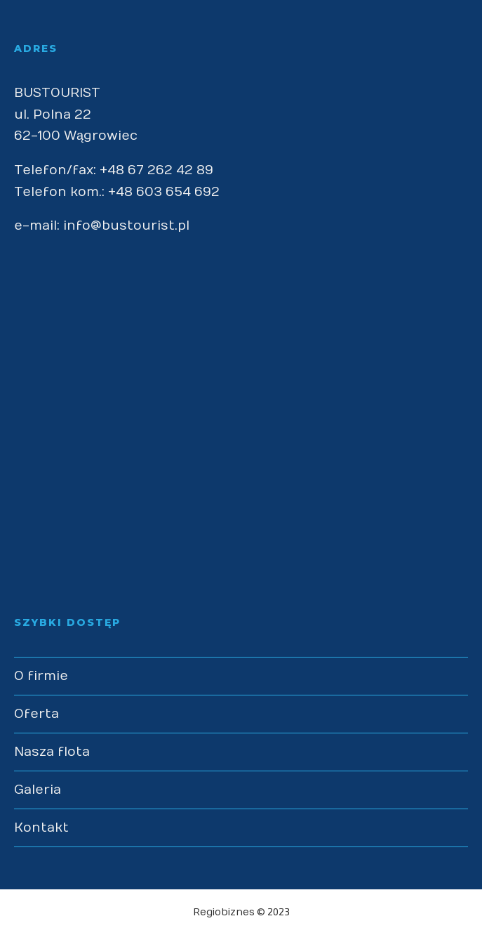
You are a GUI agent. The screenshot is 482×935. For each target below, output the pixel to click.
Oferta (36, 714)
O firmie (41, 676)
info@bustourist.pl (126, 225)
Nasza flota (52, 752)
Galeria (37, 790)
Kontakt (41, 827)
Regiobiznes (224, 912)
